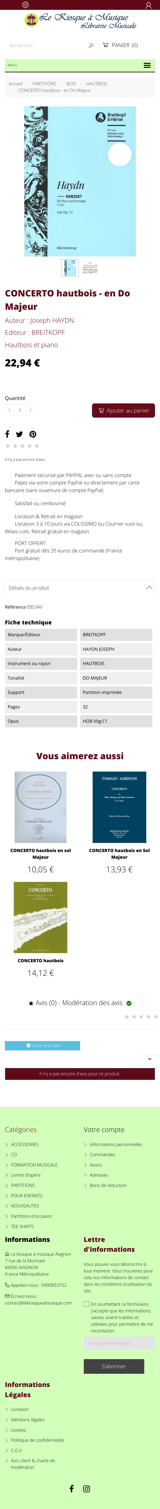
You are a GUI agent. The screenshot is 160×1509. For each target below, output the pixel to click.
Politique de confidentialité (37, 1440)
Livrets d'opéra (25, 1175)
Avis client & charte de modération (33, 1464)
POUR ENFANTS (27, 1196)
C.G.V (16, 1451)
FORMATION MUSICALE (34, 1165)
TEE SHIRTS (22, 1227)
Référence (15, 607)
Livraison (20, 1409)
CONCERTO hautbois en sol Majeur (40, 854)
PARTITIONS (23, 1185)
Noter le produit (42, 1045)
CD (14, 1155)
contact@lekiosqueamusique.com (38, 1303)
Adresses (99, 1175)
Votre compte (104, 1129)
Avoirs (96, 1165)
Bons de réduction (108, 1185)
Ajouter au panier (123, 410)
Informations (27, 1239)
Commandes (102, 1155)
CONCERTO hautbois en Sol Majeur (119, 854)
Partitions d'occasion (31, 1216)
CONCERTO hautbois (41, 961)
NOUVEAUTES (25, 1206)
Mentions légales (28, 1420)
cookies (18, 1430)
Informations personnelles (116, 1145)
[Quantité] (20, 410)
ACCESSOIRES (24, 1145)
